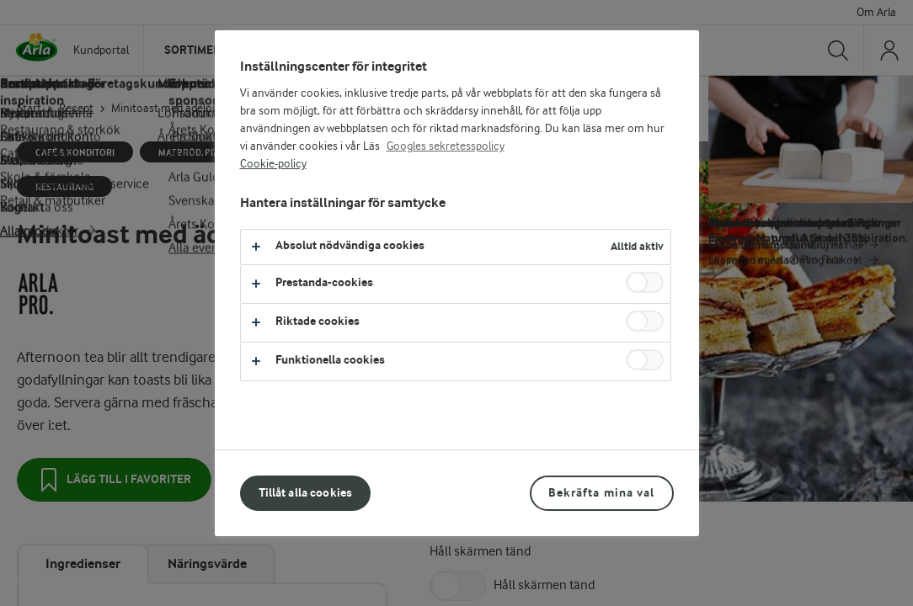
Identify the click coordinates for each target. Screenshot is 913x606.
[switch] (645, 282)
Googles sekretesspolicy (446, 146)
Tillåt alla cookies (306, 493)
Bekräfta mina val (601, 493)
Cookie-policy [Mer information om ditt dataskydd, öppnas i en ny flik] (273, 164)
